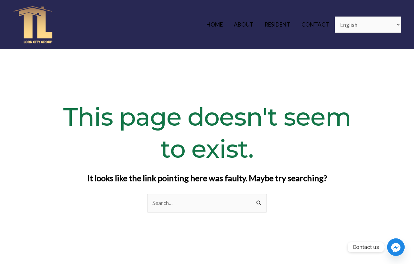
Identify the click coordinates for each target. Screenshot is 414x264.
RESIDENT (277, 24)
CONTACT (315, 24)
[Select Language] (368, 25)
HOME (214, 24)
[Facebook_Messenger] (396, 247)
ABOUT (244, 24)
